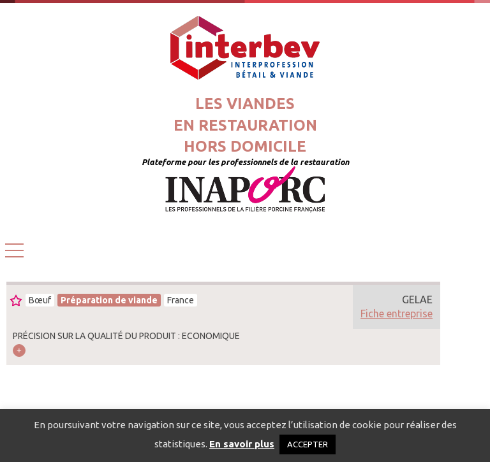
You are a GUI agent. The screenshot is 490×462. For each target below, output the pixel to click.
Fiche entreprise (396, 313)
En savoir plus (241, 443)
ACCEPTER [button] (307, 444)
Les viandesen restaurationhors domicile (245, 125)
